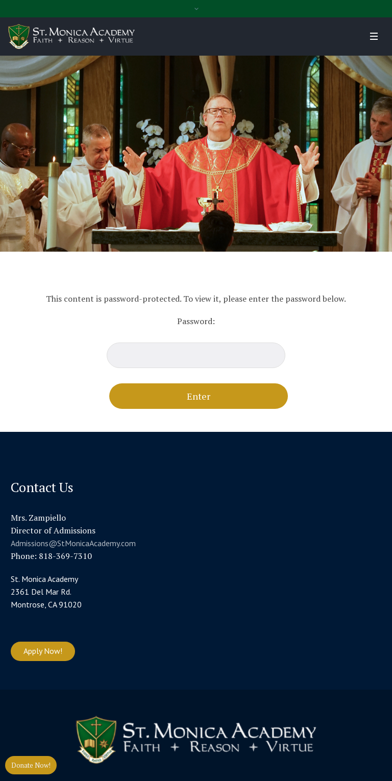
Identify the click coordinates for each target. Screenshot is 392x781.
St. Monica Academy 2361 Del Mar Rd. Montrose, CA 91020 (46, 591)
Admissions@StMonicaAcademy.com (73, 543)
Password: (196, 341)
